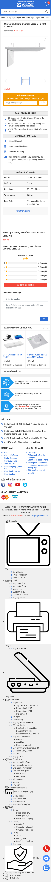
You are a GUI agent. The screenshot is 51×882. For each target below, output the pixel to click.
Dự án (14, 810)
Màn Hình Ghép (18, 799)
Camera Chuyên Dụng (16, 788)
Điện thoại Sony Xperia (21, 751)
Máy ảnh (20, 739)
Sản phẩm (7, 448)
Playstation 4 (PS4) (24, 711)
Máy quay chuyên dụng (21, 765)
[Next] (48, 328)
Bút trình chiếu (18, 592)
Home (4, 18)
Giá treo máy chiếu (19, 595)
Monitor (15, 782)
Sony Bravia (17, 572)
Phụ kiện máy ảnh (23, 745)
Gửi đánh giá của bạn (26, 285)
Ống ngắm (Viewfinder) (21, 768)
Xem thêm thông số (25, 211)
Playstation (16, 702)
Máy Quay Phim (13, 759)
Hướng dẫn (21, 838)
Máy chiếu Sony (18, 586)
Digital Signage (18, 796)
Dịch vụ (15, 821)
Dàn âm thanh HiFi (24, 731)
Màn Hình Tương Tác (20, 804)
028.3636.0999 (17, 515)
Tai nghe (15, 717)
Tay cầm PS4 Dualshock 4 (27, 705)
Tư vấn (19, 835)
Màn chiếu (16, 589)
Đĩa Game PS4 (22, 714)
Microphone (17, 779)
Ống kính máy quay (20, 771)
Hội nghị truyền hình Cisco (38, 18)
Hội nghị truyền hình (17, 18)
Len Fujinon (21, 774)
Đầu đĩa (15, 754)
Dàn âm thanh (17, 725)
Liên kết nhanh (34, 448)
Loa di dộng (17, 720)
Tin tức (9, 807)
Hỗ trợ (14, 833)
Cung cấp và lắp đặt (24, 827)
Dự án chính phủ (23, 813)
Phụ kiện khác (17, 597)
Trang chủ (11, 521)
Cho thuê (20, 824)
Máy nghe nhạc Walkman (22, 722)
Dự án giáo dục (22, 816)
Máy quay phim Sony (20, 762)
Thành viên (12, 878)
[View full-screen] (45, 39)
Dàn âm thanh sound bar (26, 728)
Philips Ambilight (19, 575)
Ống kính (20, 742)
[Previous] (43, 328)
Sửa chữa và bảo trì (24, 830)
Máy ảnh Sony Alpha (20, 737)
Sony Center (12, 699)
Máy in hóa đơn (18, 648)
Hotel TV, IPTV (18, 578)
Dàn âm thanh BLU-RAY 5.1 (27, 734)
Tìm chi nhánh (13, 875)
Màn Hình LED (18, 801)
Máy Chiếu (11, 580)
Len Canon (20, 776)
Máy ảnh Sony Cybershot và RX (25, 748)
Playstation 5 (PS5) (24, 708)
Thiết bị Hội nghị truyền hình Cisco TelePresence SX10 (32, 356)
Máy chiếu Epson (19, 583)
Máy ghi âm (17, 756)
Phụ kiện (15, 785)
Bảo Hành (23, 858)
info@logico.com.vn (39, 515)
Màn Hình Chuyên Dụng (19, 792)
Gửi (43, 102)
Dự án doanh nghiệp (24, 818)
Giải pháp (16, 844)
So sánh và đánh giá (24, 841)
